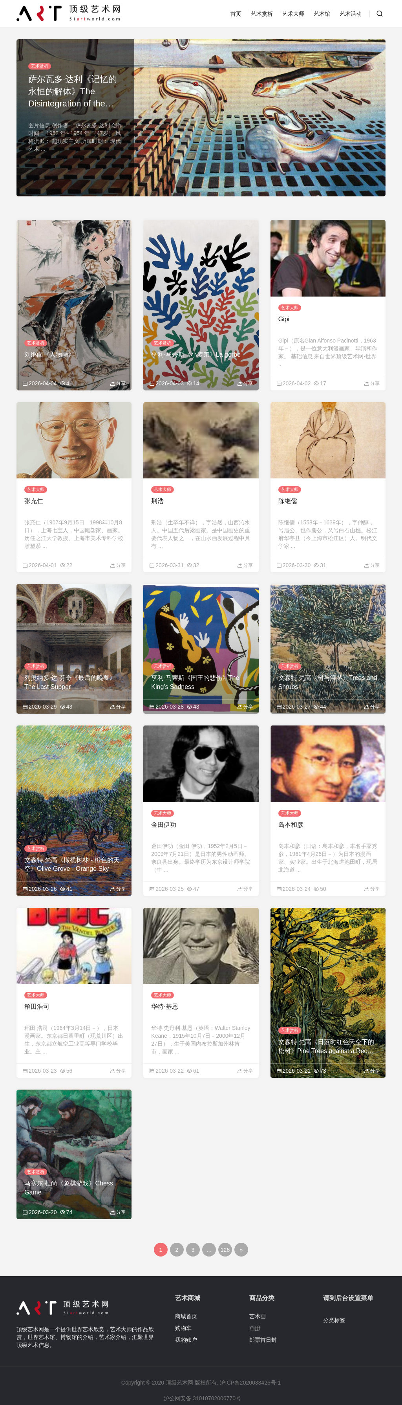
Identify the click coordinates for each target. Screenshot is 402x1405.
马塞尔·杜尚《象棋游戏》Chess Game (68, 1164)
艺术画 (257, 1293)
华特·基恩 (164, 983)
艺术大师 (293, 14)
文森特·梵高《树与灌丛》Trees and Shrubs (327, 670)
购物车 (183, 1305)
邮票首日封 (263, 1316)
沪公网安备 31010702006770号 (202, 1375)
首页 (235, 14)
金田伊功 (163, 807)
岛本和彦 (290, 807)
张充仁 (33, 489)
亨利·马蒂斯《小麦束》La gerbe (196, 348)
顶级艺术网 (179, 1360)
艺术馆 (322, 14)
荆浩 (157, 489)
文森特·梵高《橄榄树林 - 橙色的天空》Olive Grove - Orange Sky (72, 847)
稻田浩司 (36, 983)
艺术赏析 (262, 14)
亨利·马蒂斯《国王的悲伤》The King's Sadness (195, 670)
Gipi (283, 313)
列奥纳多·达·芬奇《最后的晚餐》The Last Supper (70, 670)
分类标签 (334, 1297)
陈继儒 (287, 489)
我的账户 (186, 1316)
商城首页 (186, 1293)
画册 (254, 1305)
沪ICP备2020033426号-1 (250, 1360)
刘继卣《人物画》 (49, 348)
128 (225, 1227)
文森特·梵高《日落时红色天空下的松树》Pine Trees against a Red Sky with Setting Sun (326, 1024)
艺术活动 (351, 14)
